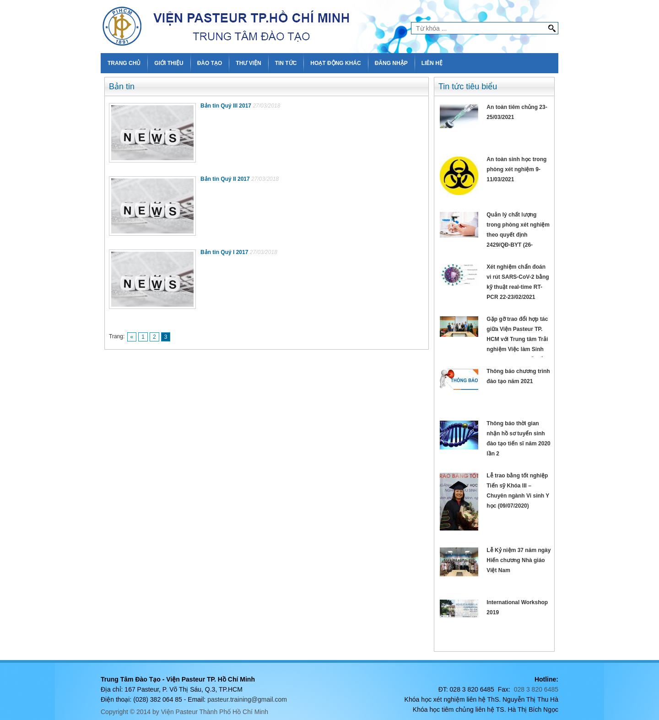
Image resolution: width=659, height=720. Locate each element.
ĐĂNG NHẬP (391, 63)
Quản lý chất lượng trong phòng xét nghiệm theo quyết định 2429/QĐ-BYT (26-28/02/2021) (518, 234)
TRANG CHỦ (124, 63)
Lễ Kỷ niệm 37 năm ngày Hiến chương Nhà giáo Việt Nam (518, 560)
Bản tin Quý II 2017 (225, 179)
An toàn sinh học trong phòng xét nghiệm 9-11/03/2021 (516, 169)
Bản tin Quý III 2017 (225, 106)
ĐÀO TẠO (209, 63)
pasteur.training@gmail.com (247, 699)
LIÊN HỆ (432, 63)
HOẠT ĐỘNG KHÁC (335, 63)
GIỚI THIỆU (168, 63)
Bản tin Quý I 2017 (224, 252)
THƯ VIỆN (248, 63)
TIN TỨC (286, 63)
